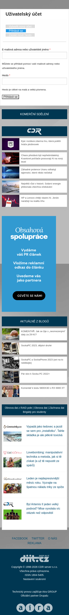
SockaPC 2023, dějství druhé (36, 345)
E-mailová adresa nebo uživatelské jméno (26, 49)
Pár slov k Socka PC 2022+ (35, 373)
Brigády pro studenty (34, 411)
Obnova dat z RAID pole (18, 407)
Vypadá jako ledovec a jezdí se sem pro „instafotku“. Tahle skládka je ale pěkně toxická (45, 431)
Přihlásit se (17, 30)
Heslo (6, 75)
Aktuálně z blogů (34, 321)
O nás (52, 538)
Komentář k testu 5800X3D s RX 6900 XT (43, 388)
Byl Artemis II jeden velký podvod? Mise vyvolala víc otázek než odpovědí (43, 508)
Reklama (34, 543)
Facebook (20, 538)
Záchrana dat (56, 407)
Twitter (38, 538)
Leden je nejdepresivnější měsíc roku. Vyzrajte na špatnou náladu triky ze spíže (45, 483)
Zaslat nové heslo (20, 35)
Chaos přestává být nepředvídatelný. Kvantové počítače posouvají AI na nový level (42, 158)
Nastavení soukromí (34, 579)
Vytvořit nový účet (20, 26)
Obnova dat (40, 407)
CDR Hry (34, 131)
